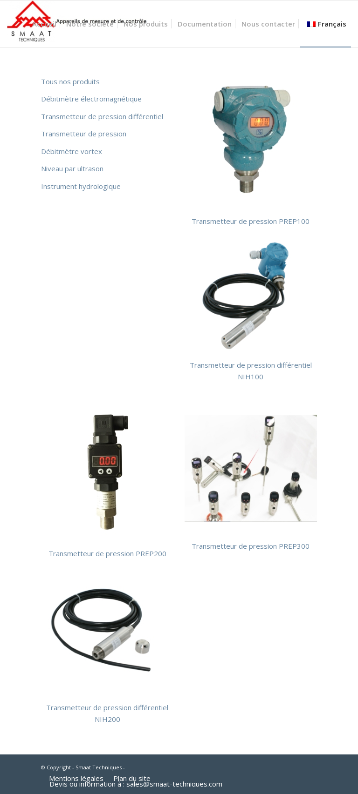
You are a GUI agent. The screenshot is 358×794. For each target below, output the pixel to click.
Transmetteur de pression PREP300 (251, 546)
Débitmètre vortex (71, 151)
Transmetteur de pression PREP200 (107, 553)
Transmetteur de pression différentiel (102, 116)
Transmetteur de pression (83, 133)
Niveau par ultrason (72, 168)
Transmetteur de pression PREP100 (251, 221)
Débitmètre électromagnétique (91, 98)
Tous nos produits (70, 81)
